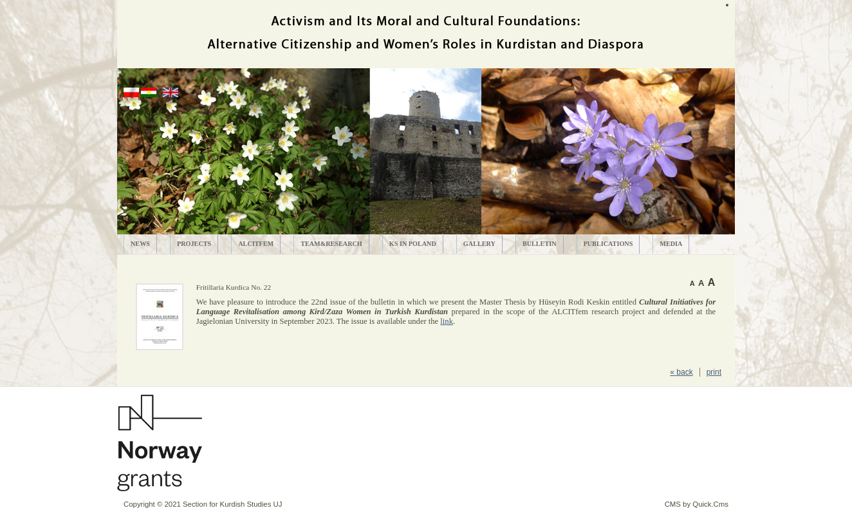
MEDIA (671, 243)
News (140, 243)
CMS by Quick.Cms (696, 504)
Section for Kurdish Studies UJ (232, 504)
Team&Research (331, 243)
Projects (194, 243)
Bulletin (540, 243)
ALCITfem (255, 243)
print (714, 372)
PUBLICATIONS (608, 243)
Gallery (479, 243)
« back (681, 372)
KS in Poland (412, 243)
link (446, 321)
